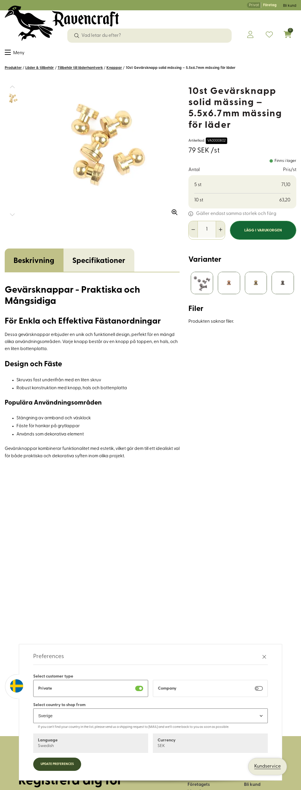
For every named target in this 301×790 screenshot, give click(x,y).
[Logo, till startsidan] (62, 23)
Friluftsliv (158, 54)
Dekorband (59, 54)
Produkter (13, 72)
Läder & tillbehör (123, 54)
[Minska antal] (193, 233)
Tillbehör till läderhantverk (80, 72)
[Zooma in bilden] (172, 214)
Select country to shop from (59, 705)
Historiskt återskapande (230, 54)
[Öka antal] (220, 233)
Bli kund (289, 6)
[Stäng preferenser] (264, 657)
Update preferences (57, 764)
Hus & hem (185, 54)
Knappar (114, 72)
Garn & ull (87, 54)
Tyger (11, 54)
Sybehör (31, 54)
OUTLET (271, 54)
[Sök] (76, 36)
